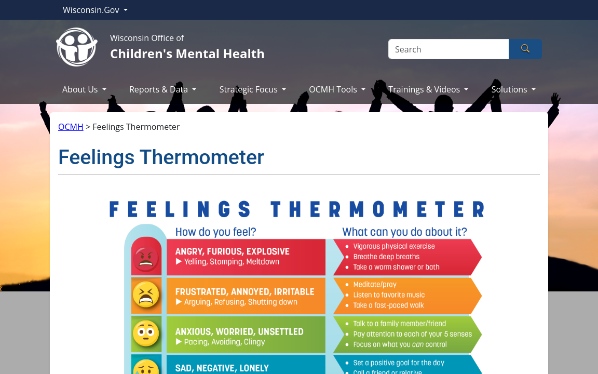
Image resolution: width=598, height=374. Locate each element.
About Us (81, 89)
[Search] (448, 49)
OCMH (71, 126)
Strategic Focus (250, 89)
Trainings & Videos (425, 89)
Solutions (510, 89)
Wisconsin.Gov (92, 10)
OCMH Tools (334, 89)
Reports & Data (159, 89)
